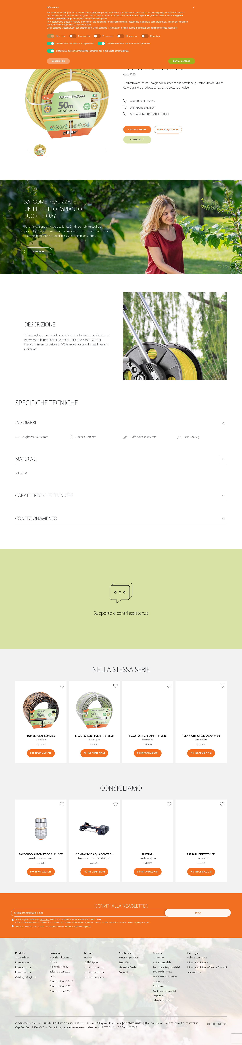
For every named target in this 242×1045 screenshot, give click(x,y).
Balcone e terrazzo (60, 971)
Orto (52, 976)
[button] (193, 7)
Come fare (38, 251)
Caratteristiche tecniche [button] (44, 495)
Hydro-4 (88, 957)
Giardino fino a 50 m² (61, 981)
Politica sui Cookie (197, 957)
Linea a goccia (23, 967)
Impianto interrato (94, 967)
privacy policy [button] (157, 12)
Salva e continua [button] (181, 61)
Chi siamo (158, 957)
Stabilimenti (159, 986)
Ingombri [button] (25, 422)
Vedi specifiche (137, 129)
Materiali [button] (26, 459)
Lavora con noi (161, 981)
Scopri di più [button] (58, 61)
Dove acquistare (168, 129)
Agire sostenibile (162, 962)
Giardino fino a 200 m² (62, 986)
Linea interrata (23, 972)
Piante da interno (59, 966)
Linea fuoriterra (23, 962)
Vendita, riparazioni (129, 957)
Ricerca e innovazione (165, 976)
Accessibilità (194, 972)
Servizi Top (124, 962)
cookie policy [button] (100, 18)
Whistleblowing (161, 1000)
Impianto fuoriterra (94, 977)
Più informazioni (41, 753)
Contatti (123, 972)
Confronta (137, 139)
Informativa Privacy (197, 962)
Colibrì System (92, 962)
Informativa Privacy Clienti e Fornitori (207, 967)
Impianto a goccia (94, 972)
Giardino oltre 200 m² (61, 991)
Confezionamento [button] (36, 518)
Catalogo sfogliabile (26, 977)
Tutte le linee (22, 957)
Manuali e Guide (127, 967)
